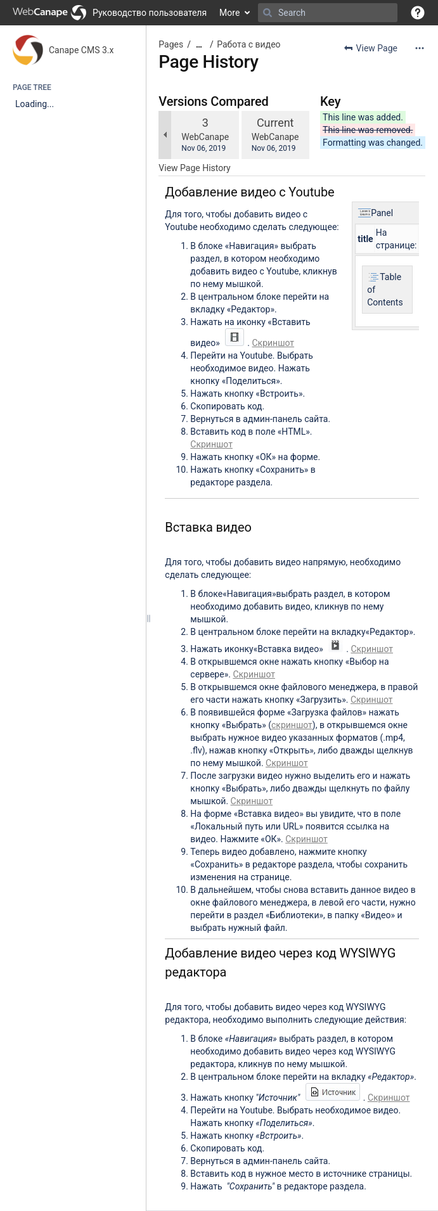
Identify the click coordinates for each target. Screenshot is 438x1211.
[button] (418, 12)
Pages (170, 44)
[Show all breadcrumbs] (199, 44)
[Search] (267, 13)
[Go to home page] (109, 12)
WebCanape (205, 137)
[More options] (420, 48)
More (229, 13)
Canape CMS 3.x (81, 50)
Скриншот (273, 343)
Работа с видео (248, 44)
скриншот (291, 725)
